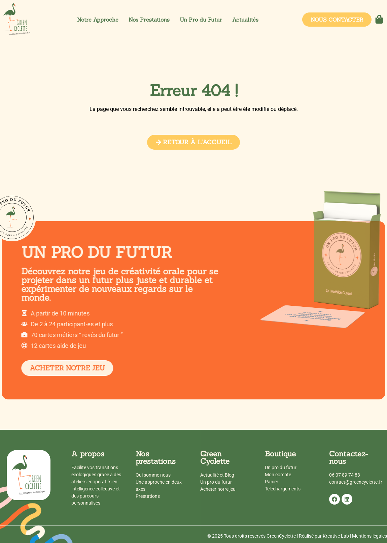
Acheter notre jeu (218, 489)
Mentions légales (369, 536)
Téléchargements (283, 488)
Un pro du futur (216, 482)
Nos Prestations (149, 19)
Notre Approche (97, 19)
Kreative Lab (336, 536)
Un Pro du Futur (201, 19)
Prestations (148, 496)
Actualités (245, 19)
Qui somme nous (153, 475)
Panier (271, 481)
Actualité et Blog (217, 475)
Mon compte (278, 474)
